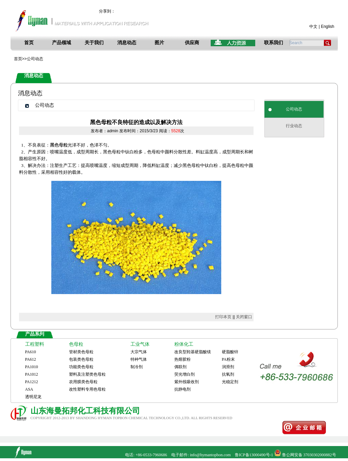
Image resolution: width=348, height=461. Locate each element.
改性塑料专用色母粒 (87, 389)
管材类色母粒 (81, 351)
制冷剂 (136, 366)
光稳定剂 (230, 381)
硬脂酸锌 (230, 351)
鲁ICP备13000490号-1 (254, 455)
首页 (29, 42)
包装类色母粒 (81, 359)
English (327, 26)
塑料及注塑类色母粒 (87, 374)
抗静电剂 (182, 389)
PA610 (30, 351)
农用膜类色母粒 (83, 381)
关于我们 (94, 42)
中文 (313, 26)
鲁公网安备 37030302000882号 (309, 455)
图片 (159, 42)
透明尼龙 (33, 396)
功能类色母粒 (81, 366)
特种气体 (138, 359)
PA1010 (31, 366)
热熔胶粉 (182, 359)
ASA (29, 389)
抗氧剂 (228, 374)
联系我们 (273, 42)
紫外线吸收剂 (186, 381)
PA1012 (31, 374)
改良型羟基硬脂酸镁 (192, 351)
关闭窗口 (244, 316)
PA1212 (31, 381)
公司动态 (294, 109)
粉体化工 (183, 344)
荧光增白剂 (184, 374)
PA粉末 (228, 359)
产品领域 (61, 42)
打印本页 (223, 316)
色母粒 (76, 344)
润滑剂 (228, 366)
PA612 (30, 359)
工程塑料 (34, 344)
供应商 (192, 42)
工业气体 (140, 344)
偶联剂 (180, 366)
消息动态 (126, 42)
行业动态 (294, 125)
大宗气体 (138, 351)
